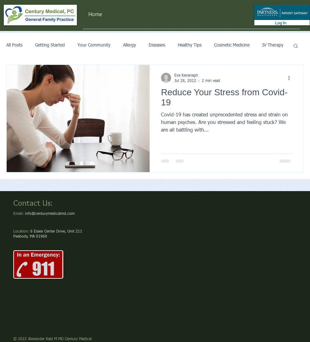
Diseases (157, 45)
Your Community (94, 45)
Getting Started (50, 45)
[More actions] (291, 78)
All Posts (14, 45)
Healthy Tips (190, 45)
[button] (296, 46)
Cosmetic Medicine (232, 45)
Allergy (129, 45)
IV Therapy (272, 45)
